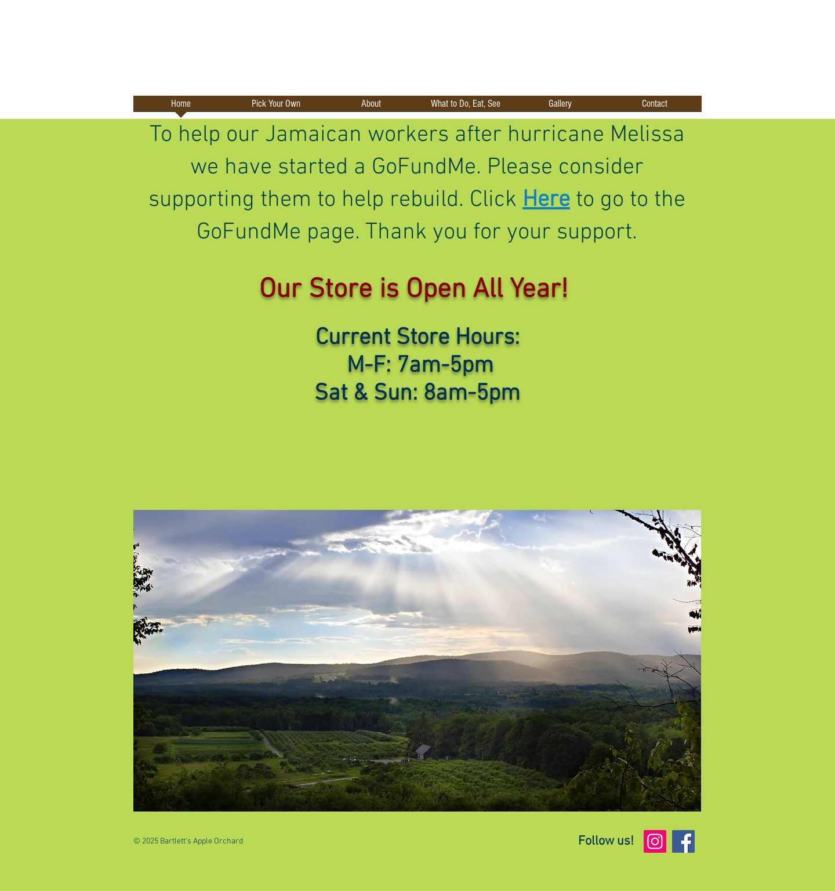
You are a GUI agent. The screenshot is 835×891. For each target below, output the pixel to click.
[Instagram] (655, 841)
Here (546, 200)
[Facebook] (683, 841)
